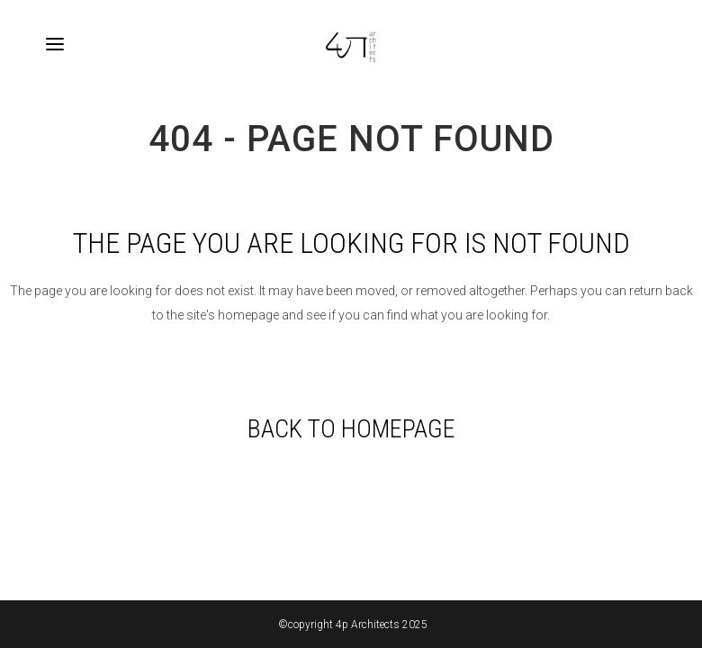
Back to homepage (351, 429)
